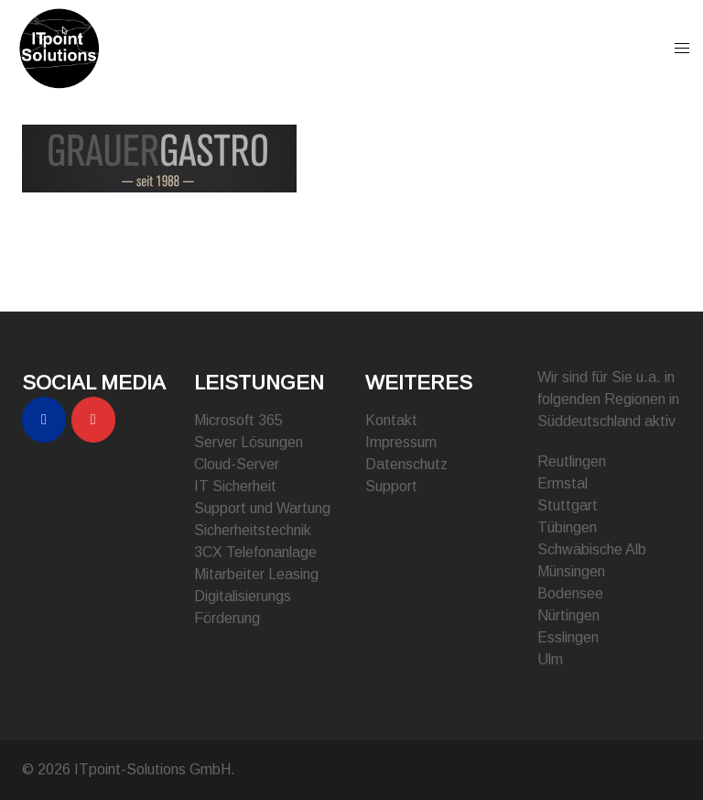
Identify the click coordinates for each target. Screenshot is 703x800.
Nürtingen (568, 615)
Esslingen (568, 637)
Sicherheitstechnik (252, 530)
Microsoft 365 (238, 420)
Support (391, 486)
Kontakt (391, 420)
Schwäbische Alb (591, 549)
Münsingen (571, 571)
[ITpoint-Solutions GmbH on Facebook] (44, 420)
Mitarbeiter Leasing (256, 574)
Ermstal (562, 483)
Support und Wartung (262, 508)
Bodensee (570, 593)
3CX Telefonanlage (255, 552)
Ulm (550, 659)
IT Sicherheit (235, 486)
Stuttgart (567, 505)
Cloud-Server (236, 464)
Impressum (401, 442)
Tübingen (567, 527)
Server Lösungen (248, 442)
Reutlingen (571, 461)
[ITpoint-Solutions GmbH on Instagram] (93, 420)
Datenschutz (406, 464)
